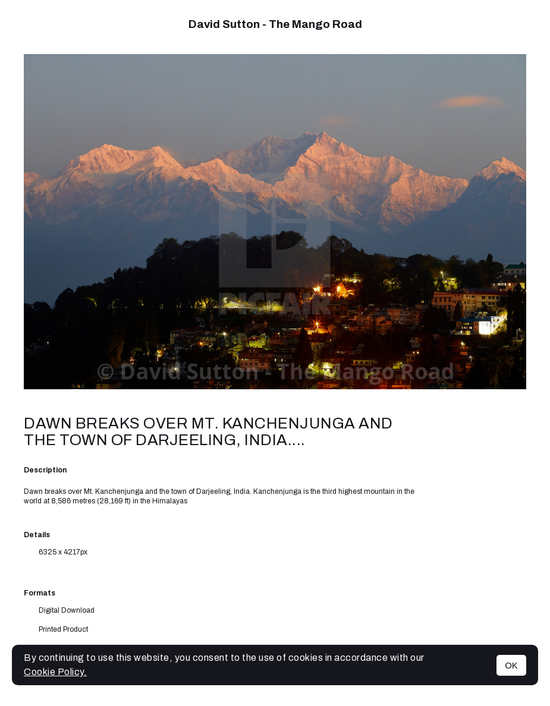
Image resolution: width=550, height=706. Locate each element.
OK (511, 665)
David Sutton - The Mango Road (275, 24)
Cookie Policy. (55, 672)
